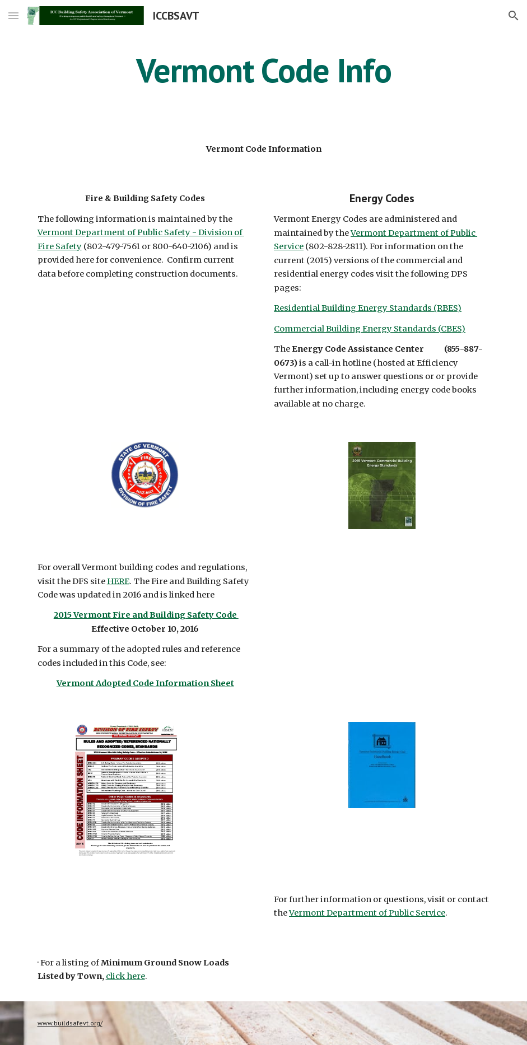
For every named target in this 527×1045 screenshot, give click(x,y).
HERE (118, 581)
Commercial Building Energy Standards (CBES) (369, 329)
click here (125, 976)
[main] (264, 70)
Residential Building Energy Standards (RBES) (367, 308)
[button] (13, 15)
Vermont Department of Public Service (367, 913)
